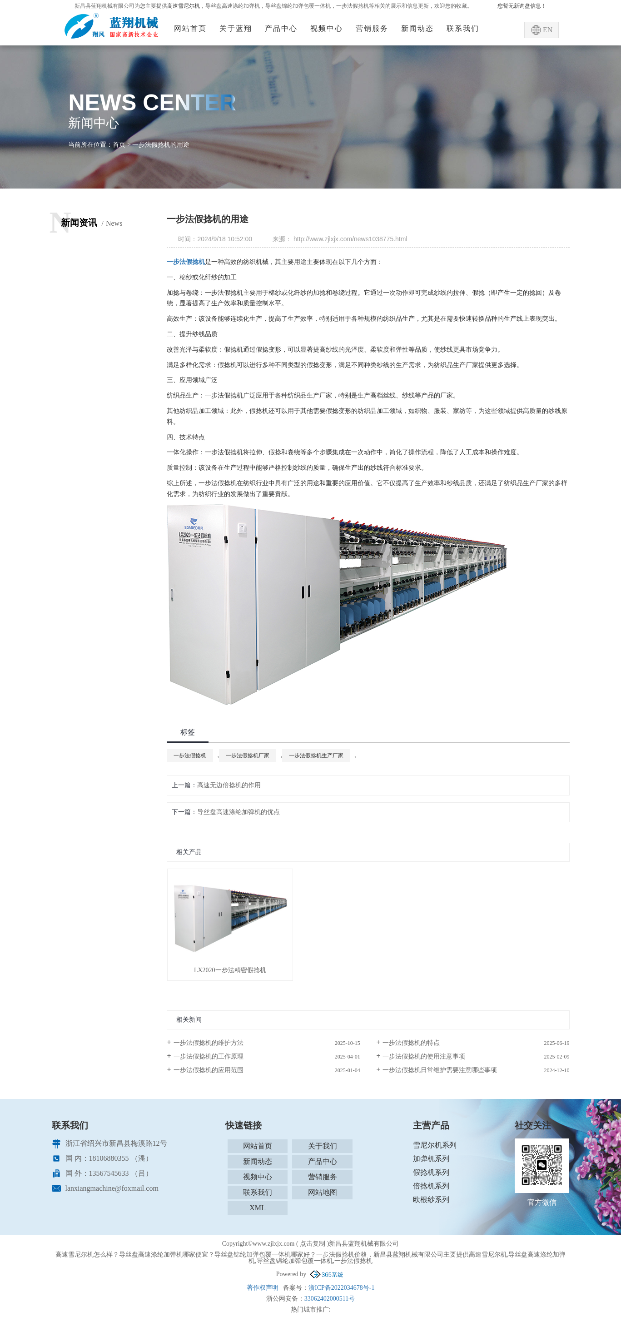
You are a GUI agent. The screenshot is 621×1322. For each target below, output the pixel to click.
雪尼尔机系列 (435, 1145)
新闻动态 (417, 28)
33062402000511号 (329, 1298)
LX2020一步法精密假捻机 (230, 970)
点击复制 (312, 1243)
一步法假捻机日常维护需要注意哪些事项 (440, 1070)
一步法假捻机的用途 (160, 144)
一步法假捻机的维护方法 (208, 1042)
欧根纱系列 (431, 1199)
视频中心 (326, 28)
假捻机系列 (431, 1172)
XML (257, 1208)
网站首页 (190, 28)
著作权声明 (262, 1287)
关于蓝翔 (235, 28)
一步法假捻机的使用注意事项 (424, 1056)
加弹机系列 (431, 1159)
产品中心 (281, 28)
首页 (119, 144)
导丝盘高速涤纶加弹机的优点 (238, 812)
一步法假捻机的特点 (411, 1042)
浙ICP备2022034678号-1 (341, 1287)
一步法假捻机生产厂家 (316, 755)
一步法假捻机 (190, 755)
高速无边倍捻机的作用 (229, 785)
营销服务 (372, 28)
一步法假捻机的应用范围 (208, 1070)
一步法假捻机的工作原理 (208, 1056)
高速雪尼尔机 (183, 6)
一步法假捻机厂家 (247, 755)
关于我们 (322, 1146)
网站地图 (322, 1192)
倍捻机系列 (431, 1186)
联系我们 (463, 28)
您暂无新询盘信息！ (521, 6)
